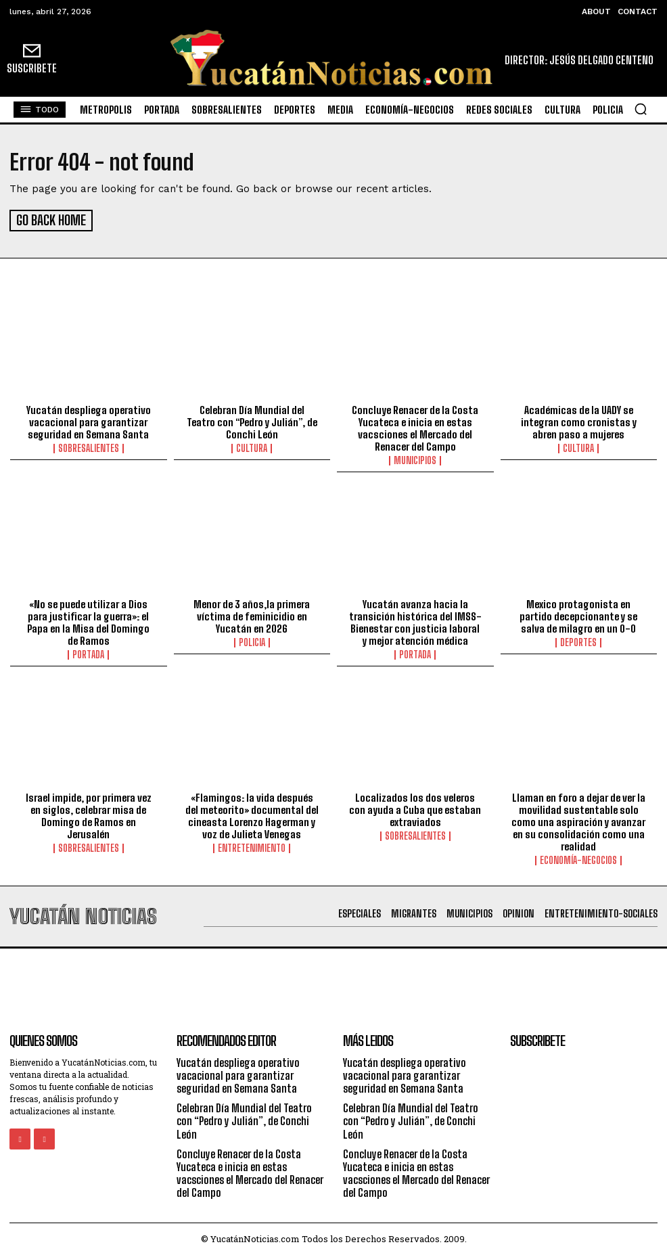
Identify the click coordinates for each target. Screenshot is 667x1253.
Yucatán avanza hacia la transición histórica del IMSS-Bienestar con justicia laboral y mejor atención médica (415, 619)
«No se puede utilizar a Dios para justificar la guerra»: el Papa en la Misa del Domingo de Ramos (88, 619)
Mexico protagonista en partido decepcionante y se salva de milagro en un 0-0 (578, 613)
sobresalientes (88, 446)
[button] (640, 108)
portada (88, 652)
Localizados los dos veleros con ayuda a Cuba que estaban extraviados (415, 807)
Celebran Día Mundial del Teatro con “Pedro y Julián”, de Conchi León (252, 420)
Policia (252, 640)
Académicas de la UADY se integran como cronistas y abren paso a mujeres (579, 420)
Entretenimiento (251, 845)
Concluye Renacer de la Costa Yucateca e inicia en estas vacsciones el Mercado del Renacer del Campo (415, 426)
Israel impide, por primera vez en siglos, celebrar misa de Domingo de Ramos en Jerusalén (89, 813)
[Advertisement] (333, 976)
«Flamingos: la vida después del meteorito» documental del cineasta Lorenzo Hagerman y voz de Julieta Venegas (252, 813)
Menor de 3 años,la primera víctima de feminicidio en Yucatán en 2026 (251, 613)
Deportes (578, 640)
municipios (415, 458)
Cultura (251, 446)
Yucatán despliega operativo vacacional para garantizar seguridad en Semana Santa (88, 420)
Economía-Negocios (578, 858)
